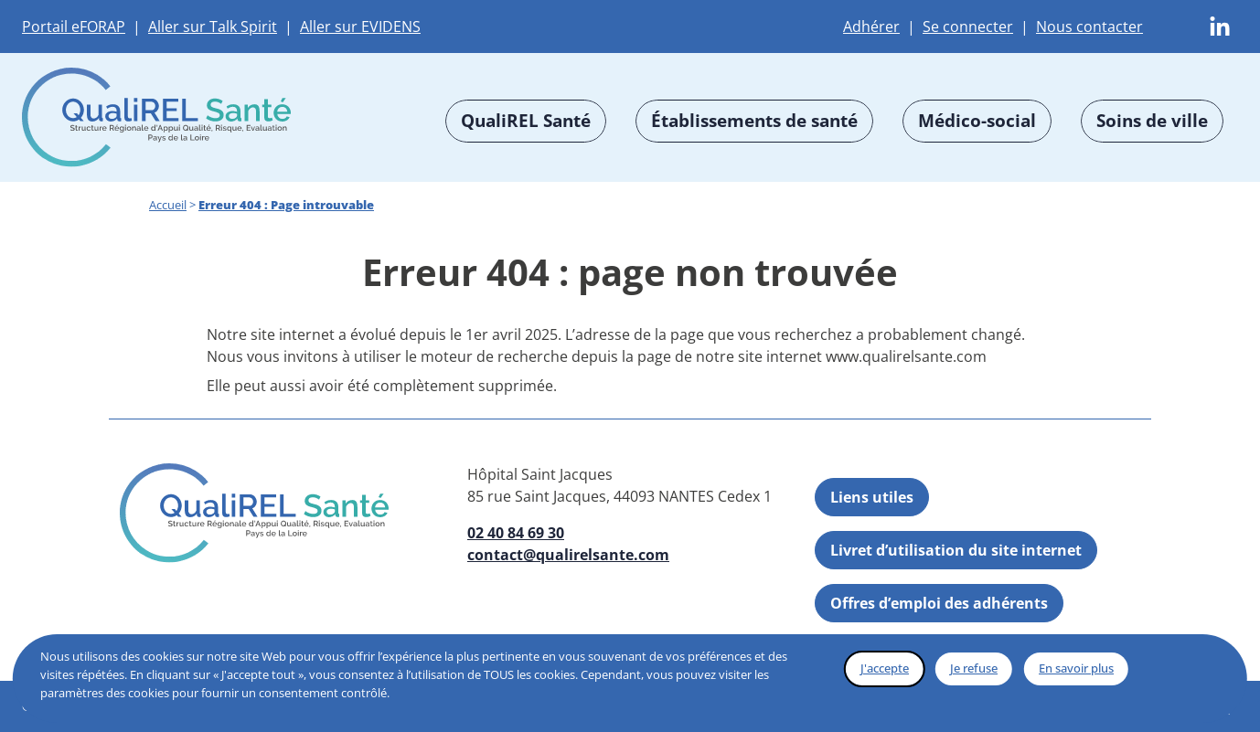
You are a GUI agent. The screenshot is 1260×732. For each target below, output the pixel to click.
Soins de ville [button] (1152, 120)
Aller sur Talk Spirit (212, 26)
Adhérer (871, 26)
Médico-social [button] (977, 120)
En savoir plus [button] (1076, 668)
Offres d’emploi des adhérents (939, 603)
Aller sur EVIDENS (360, 26)
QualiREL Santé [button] (526, 120)
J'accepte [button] (884, 668)
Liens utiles (871, 497)
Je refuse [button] (974, 668)
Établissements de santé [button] (754, 120)
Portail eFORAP (73, 26)
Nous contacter (1089, 26)
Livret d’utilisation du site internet (956, 550)
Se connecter (968, 26)
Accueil (168, 204)
